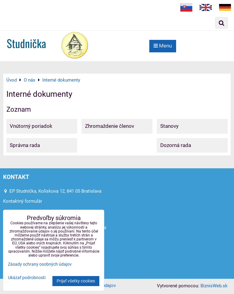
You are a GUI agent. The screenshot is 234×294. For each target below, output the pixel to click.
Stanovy (169, 126)
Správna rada (25, 145)
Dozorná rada (175, 145)
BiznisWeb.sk (214, 286)
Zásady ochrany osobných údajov (40, 264)
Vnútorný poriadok (31, 126)
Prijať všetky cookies (76, 281)
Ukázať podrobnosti (26, 277)
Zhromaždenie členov (109, 126)
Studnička (26, 43)
